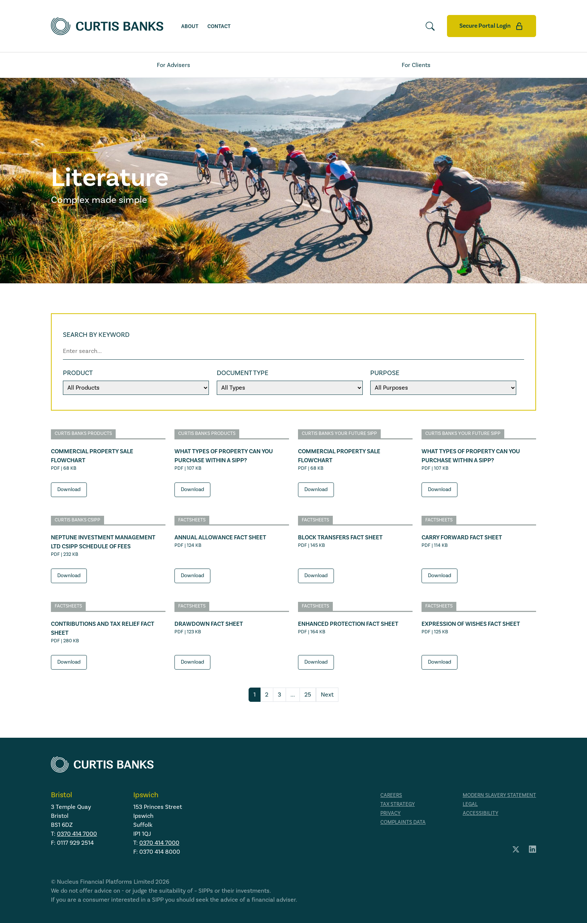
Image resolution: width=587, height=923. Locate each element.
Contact (219, 26)
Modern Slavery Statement (499, 795)
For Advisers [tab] (173, 65)
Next (327, 694)
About (189, 26)
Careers (391, 795)
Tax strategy (397, 804)
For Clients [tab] (416, 65)
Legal (470, 804)
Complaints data (403, 822)
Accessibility (480, 813)
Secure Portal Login (491, 26)
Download (68, 489)
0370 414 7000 (77, 834)
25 (307, 694)
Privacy (390, 813)
